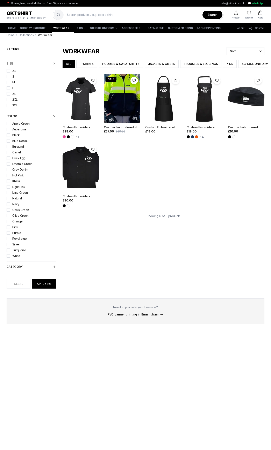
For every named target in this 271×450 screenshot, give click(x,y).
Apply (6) (44, 283)
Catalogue (156, 28)
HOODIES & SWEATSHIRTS (121, 64)
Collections (26, 35)
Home (12, 28)
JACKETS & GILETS (161, 64)
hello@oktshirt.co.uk (232, 3)
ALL (68, 64)
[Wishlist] (249, 15)
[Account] (236, 15)
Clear (18, 283)
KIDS (230, 64)
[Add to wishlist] (93, 80)
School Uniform (103, 28)
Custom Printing (180, 28)
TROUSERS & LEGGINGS (201, 64)
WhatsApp (256, 3)
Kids (81, 28)
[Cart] (260, 15)
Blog (249, 28)
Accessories (132, 28)
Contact (259, 28)
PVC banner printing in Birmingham (135, 314)
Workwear (62, 28)
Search (212, 14)
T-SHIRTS (87, 64)
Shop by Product (34, 28)
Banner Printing (209, 28)
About (240, 28)
